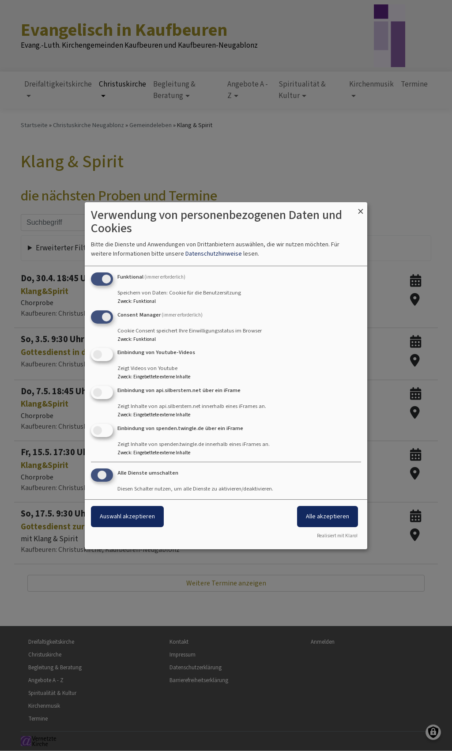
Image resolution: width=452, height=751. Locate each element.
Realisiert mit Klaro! (337, 535)
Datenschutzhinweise (213, 253)
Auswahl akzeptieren (127, 516)
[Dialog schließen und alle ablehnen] (360, 207)
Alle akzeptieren (327, 516)
